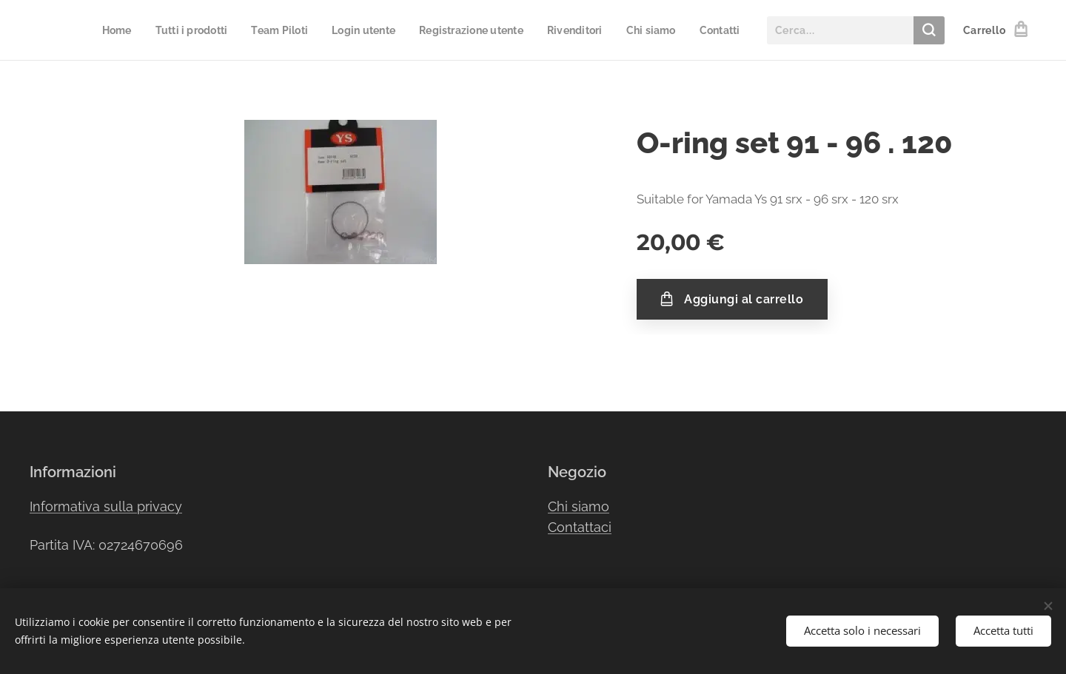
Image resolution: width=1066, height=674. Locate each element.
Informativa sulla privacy (106, 506)
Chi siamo (578, 506)
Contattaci (579, 528)
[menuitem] (108, 30)
